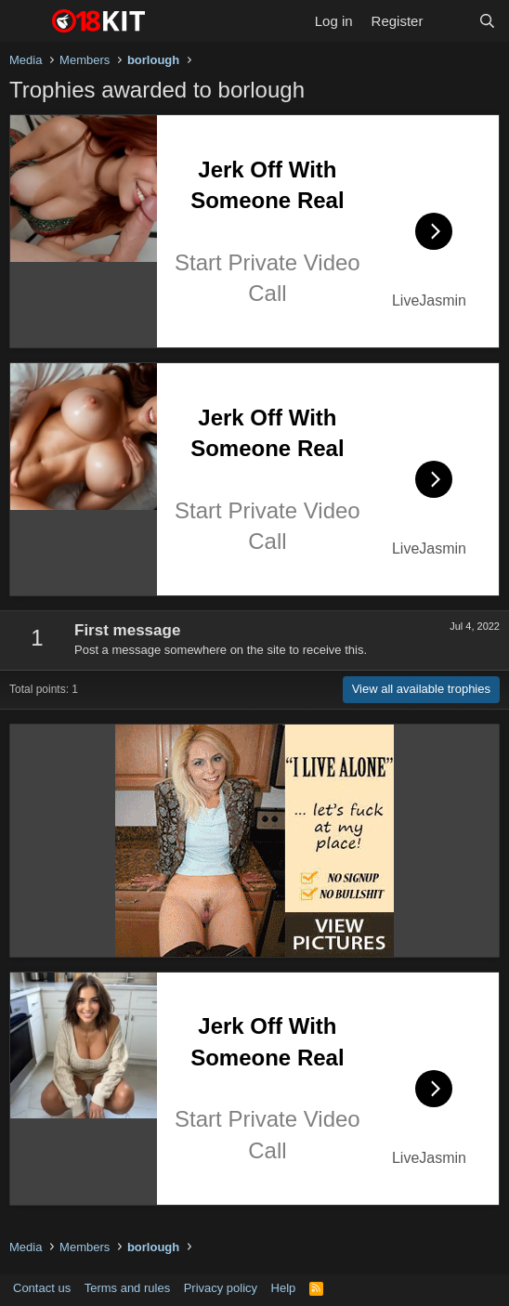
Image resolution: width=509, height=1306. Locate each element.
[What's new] (450, 21)
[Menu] (25, 21)
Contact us (42, 1288)
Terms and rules (127, 1288)
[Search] (487, 21)
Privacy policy (220, 1288)
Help (283, 1288)
